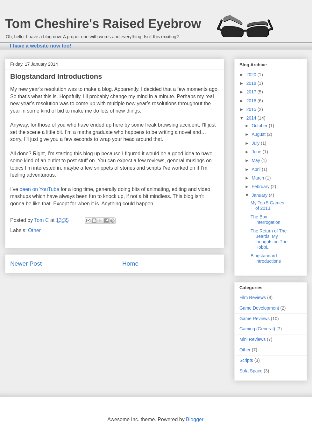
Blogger (194, 419)
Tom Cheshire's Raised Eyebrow (103, 24)
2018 (252, 83)
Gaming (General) (257, 328)
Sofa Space (250, 370)
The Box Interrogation (265, 219)
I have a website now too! (40, 45)
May (256, 160)
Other (34, 230)
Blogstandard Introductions (266, 258)
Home (130, 263)
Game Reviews (254, 318)
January (260, 195)
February (261, 186)
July (256, 143)
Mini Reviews (252, 339)
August (259, 134)
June (257, 151)
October (260, 125)
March (258, 177)
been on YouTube (39, 189)
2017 (252, 91)
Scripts (246, 360)
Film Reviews (252, 297)
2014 (252, 118)
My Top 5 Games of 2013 (267, 205)
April (257, 169)
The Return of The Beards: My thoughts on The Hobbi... (269, 238)
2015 (252, 109)
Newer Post (26, 263)
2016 (252, 100)
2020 (252, 74)
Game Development (259, 308)
